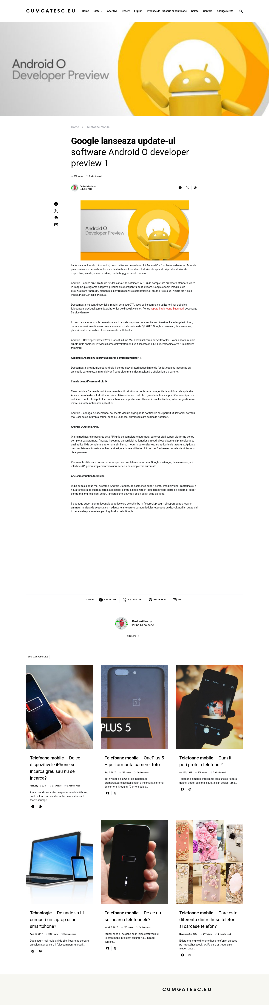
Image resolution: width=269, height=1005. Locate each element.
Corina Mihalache (88, 186)
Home (75, 127)
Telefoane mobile (98, 127)
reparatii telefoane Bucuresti (167, 308)
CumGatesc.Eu (51, 11)
